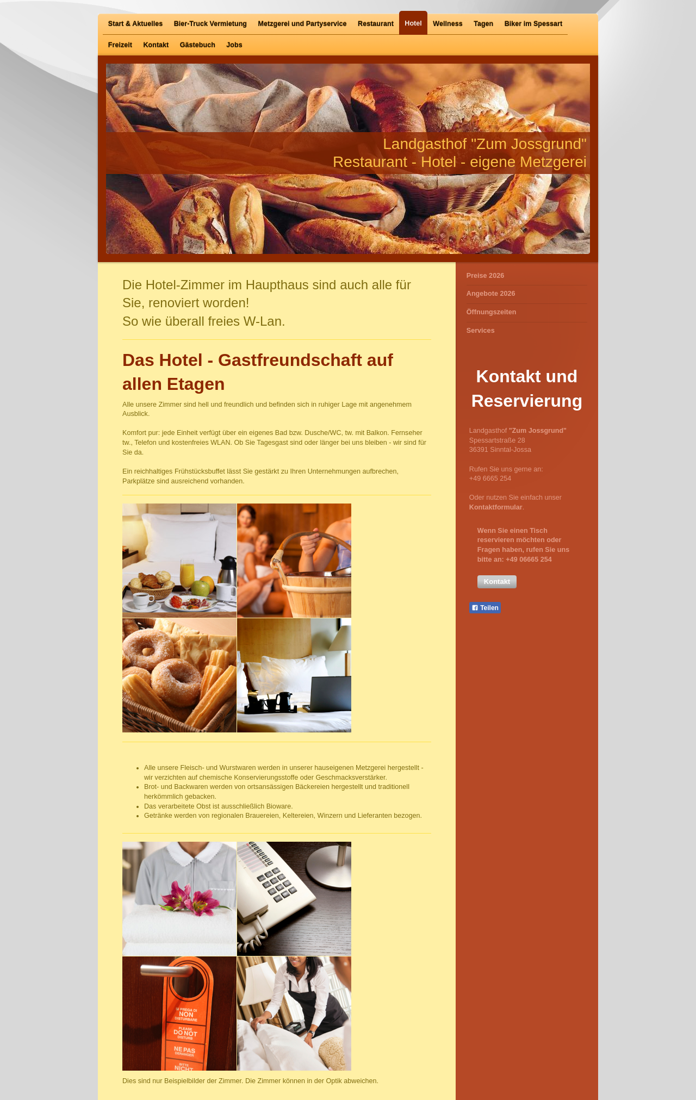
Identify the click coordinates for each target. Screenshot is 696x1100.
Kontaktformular (496, 507)
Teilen (485, 608)
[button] (497, 581)
